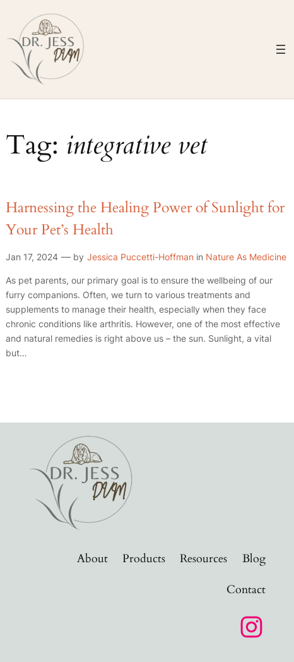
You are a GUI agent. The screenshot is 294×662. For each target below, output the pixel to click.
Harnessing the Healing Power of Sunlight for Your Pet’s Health (145, 219)
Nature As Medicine (246, 256)
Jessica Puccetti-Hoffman (140, 256)
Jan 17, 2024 (32, 256)
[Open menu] (280, 49)
